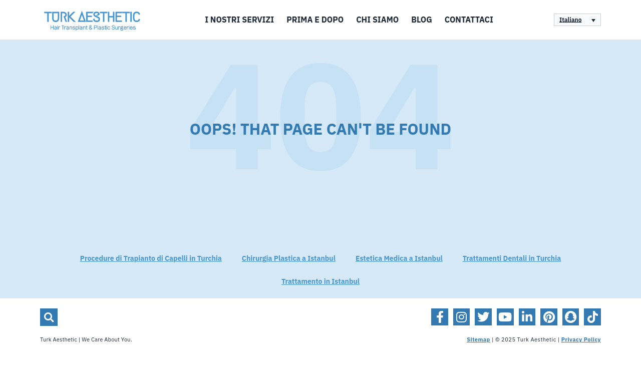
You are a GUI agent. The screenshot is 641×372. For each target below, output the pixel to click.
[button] (49, 317)
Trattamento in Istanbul (320, 281)
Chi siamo (377, 20)
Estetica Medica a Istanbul (399, 258)
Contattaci (469, 20)
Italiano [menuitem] (570, 20)
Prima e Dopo (315, 20)
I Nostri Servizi (239, 20)
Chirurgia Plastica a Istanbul (289, 258)
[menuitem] (577, 20)
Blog (421, 20)
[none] (577, 20)
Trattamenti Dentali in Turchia (512, 258)
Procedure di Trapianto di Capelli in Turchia (151, 258)
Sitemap (478, 339)
